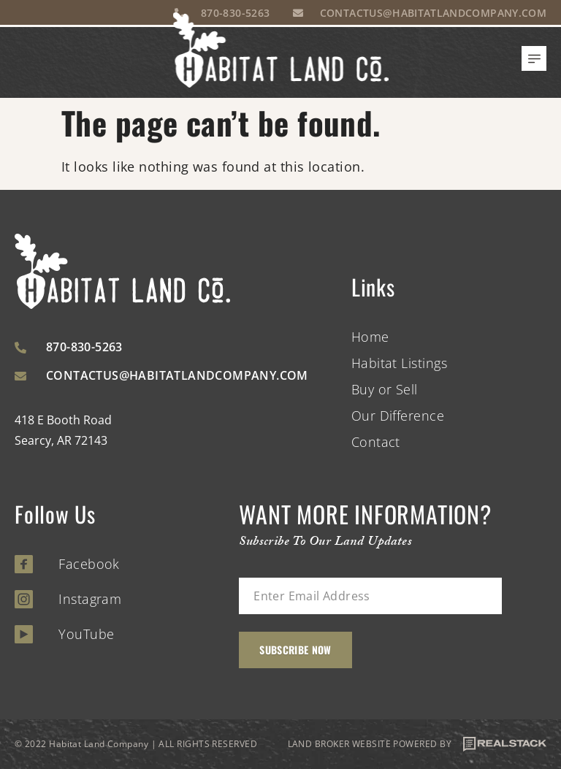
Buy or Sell (384, 389)
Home (370, 336)
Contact (375, 442)
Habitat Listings (399, 363)
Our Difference (397, 415)
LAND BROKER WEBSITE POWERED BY (417, 744)
